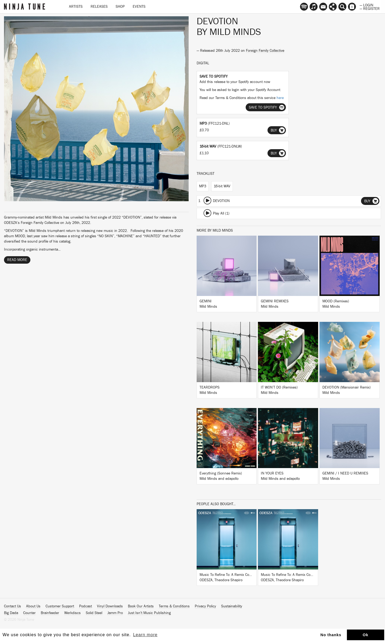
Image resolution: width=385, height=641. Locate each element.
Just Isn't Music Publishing (149, 613)
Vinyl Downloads (110, 606)
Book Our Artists (141, 606)
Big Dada (11, 613)
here (280, 98)
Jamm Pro (115, 613)
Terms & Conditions (174, 606)
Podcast (85, 606)
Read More (17, 260)
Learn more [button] (145, 634)
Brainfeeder (50, 613)
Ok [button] (365, 635)
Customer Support (60, 606)
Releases (99, 7)
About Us (33, 606)
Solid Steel (94, 613)
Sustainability (231, 606)
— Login (366, 4)
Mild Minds (235, 32)
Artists (76, 7)
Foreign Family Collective (265, 51)
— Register (370, 8)
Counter (29, 613)
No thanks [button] (331, 635)
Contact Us (12, 606)
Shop (120, 7)
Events (139, 7)
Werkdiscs (72, 613)
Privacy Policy (205, 606)
